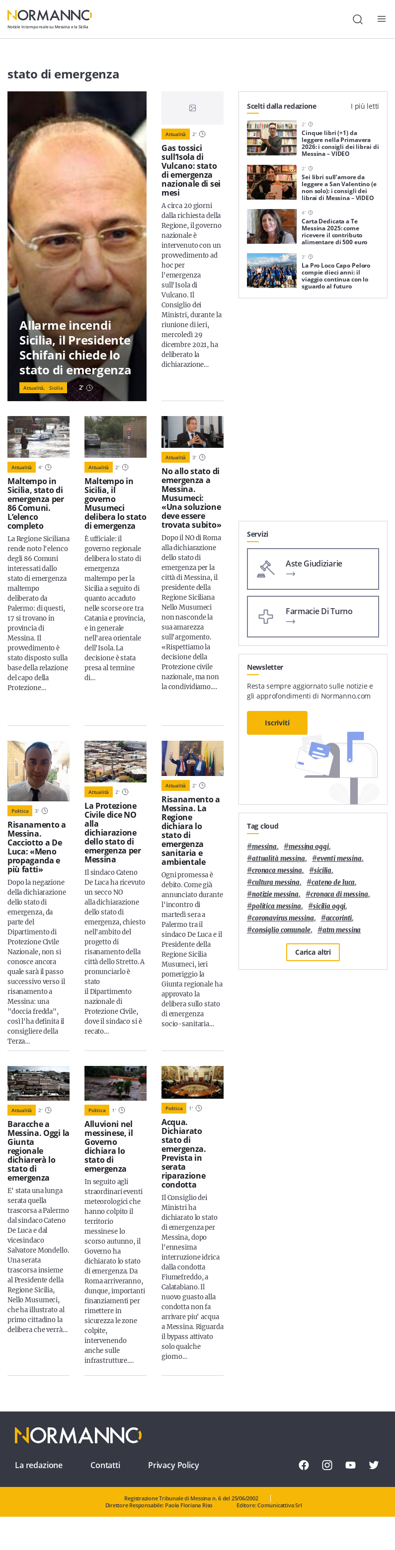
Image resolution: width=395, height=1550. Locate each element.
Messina (264, 847)
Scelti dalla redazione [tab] (281, 106)
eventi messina (339, 858)
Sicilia (56, 387)
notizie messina (275, 894)
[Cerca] (358, 19)
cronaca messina (277, 870)
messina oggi (308, 847)
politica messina (276, 906)
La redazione (39, 1465)
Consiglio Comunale (281, 930)
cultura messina (276, 882)
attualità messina (278, 858)
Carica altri (313, 952)
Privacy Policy (173, 1465)
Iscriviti (277, 722)
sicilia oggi (329, 906)
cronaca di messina (339, 894)
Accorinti (339, 918)
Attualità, (34, 387)
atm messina (341, 930)
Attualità (175, 134)
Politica (19, 810)
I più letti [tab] (365, 106)
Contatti (105, 1465)
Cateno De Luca (333, 882)
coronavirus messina (283, 918)
